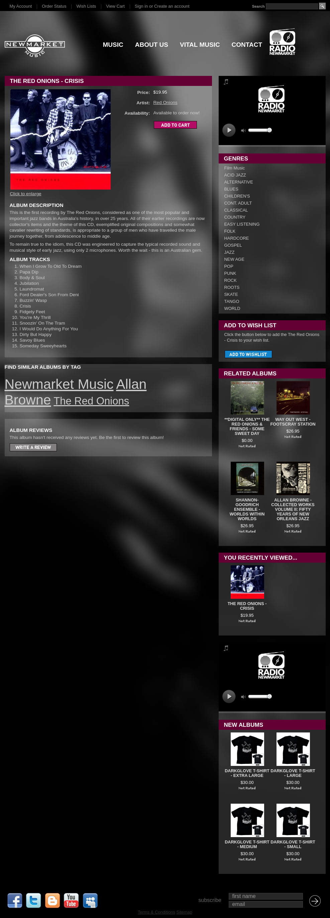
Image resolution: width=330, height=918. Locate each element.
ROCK (230, 280)
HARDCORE (236, 238)
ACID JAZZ (235, 175)
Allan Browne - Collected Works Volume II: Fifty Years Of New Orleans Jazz (292, 509)
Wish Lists (86, 6)
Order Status (54, 6)
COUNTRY (235, 217)
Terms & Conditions (156, 912)
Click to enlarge (25, 193)
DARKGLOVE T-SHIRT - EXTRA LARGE (247, 773)
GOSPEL (233, 245)
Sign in (141, 6)
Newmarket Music (59, 384)
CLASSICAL (236, 210)
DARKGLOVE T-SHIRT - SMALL (292, 844)
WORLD (232, 308)
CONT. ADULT (238, 203)
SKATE (231, 294)
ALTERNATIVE (238, 182)
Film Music (234, 167)
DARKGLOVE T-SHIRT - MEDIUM (247, 844)
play (229, 130)
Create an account (171, 6)
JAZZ (229, 252)
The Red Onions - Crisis (247, 606)
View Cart (115, 6)
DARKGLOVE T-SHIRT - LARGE (292, 773)
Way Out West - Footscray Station (292, 422)
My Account (21, 6)
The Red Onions (91, 401)
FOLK (230, 231)
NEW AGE (234, 259)
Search (258, 6)
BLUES (231, 189)
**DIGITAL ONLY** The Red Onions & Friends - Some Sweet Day (247, 426)
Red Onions (165, 102)
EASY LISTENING (242, 224)
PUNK (230, 273)
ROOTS (232, 287)
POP (228, 266)
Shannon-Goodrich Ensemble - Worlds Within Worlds (247, 509)
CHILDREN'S (237, 196)
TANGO (231, 301)
